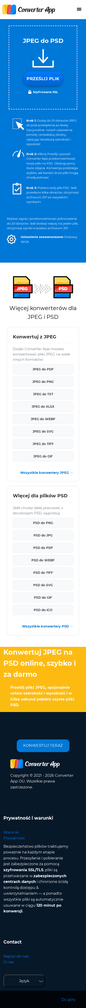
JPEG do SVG (43, 431)
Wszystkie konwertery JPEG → (46, 473)
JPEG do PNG (43, 382)
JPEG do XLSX (43, 406)
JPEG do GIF (43, 456)
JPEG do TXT (43, 394)
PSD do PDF (43, 548)
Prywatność (14, 838)
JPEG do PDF (43, 369)
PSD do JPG (43, 535)
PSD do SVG (43, 585)
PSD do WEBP (43, 560)
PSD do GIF (43, 597)
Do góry (68, 999)
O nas (8, 962)
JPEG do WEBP (43, 419)
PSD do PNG (43, 523)
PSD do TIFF (43, 572)
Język (24, 981)
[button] (11, 239)
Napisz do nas (16, 956)
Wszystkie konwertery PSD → (47, 626)
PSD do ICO (43, 610)
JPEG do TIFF (43, 444)
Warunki (11, 832)
